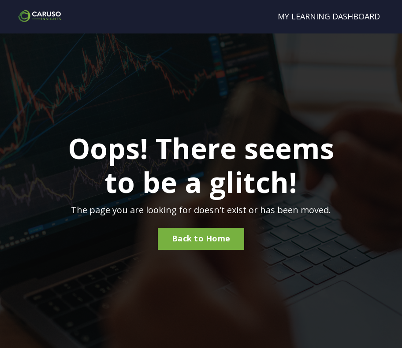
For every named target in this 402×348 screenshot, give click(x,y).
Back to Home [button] (201, 238)
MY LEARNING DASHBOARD (329, 16)
